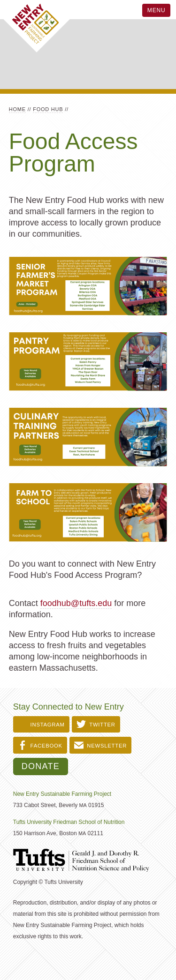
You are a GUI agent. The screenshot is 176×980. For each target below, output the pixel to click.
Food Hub (48, 109)
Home (17, 109)
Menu (156, 10)
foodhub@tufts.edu (76, 603)
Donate (41, 766)
